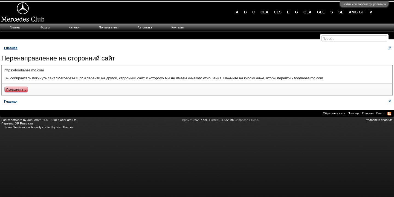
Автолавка (145, 27)
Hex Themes (64, 127)
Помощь (354, 113)
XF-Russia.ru (24, 123)
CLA (264, 12)
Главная (15, 27)
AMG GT (356, 12)
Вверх (380, 113)
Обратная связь (334, 113)
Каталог (74, 27)
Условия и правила (379, 119)
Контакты (177, 27)
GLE (321, 12)
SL (340, 12)
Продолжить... (16, 89)
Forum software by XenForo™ (39, 119)
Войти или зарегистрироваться (364, 4)
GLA (307, 12)
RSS (389, 113)
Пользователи (108, 27)
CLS (278, 12)
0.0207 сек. (200, 119)
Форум (45, 27)
